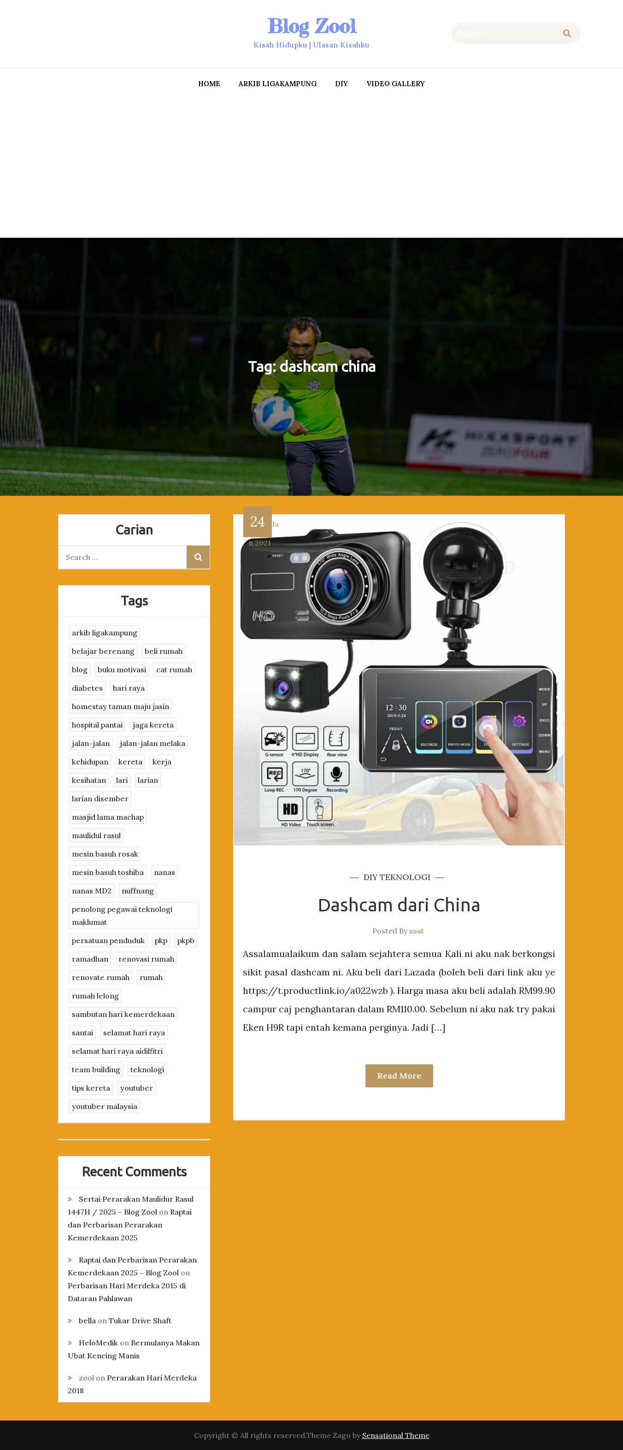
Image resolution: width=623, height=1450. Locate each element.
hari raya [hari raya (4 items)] (129, 688)
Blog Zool (311, 26)
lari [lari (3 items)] (122, 780)
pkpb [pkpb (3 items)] (185, 940)
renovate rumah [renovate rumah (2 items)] (100, 977)
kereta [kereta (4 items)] (130, 761)
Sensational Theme (395, 1435)
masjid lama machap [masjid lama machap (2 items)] (108, 817)
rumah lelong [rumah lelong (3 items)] (95, 995)
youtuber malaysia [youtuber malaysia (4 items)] (104, 1106)
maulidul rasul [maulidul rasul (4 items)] (96, 835)
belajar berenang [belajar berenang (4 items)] (103, 651)
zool (416, 931)
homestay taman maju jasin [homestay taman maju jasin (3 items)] (120, 706)
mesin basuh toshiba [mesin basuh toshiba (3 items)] (108, 872)
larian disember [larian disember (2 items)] (100, 798)
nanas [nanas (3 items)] (164, 872)
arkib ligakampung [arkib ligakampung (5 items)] (104, 632)
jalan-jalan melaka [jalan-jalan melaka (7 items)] (152, 743)
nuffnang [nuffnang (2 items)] (138, 890)
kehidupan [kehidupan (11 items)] (90, 761)
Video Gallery (395, 83)
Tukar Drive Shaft (140, 1320)
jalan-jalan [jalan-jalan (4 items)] (91, 743)
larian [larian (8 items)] (148, 780)
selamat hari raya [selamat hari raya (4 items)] (134, 1032)
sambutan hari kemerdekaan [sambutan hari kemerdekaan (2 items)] (123, 1014)
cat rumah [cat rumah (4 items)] (174, 669)
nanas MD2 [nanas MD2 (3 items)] (92, 890)
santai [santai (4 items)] (82, 1032)
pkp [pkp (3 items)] (161, 940)
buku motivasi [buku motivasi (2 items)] (122, 669)
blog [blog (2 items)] (80, 669)
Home (209, 83)
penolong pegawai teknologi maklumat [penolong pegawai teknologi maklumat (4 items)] (122, 915)
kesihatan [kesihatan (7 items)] (89, 780)
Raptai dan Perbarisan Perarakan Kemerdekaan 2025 (130, 1224)
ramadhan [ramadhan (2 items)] (90, 958)
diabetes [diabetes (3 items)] (87, 688)
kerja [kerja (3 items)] (162, 761)
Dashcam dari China (399, 904)
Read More (399, 1075)
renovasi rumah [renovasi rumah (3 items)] (146, 958)
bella (87, 1320)
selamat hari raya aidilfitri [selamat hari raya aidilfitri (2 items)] (117, 1051)
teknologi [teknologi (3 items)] (147, 1069)
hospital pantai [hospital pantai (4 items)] (97, 724)
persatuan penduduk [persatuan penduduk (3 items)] (108, 940)
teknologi (405, 877)
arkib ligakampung (278, 83)
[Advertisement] (311, 166)
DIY (341, 83)
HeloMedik (98, 1342)
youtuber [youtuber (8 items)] (136, 1087)
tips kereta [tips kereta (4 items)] (91, 1087)
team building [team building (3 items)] (96, 1069)
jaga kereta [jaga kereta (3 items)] (153, 724)
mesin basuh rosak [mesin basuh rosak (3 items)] (105, 853)
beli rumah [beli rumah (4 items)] (163, 651)
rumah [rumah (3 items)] (151, 977)
